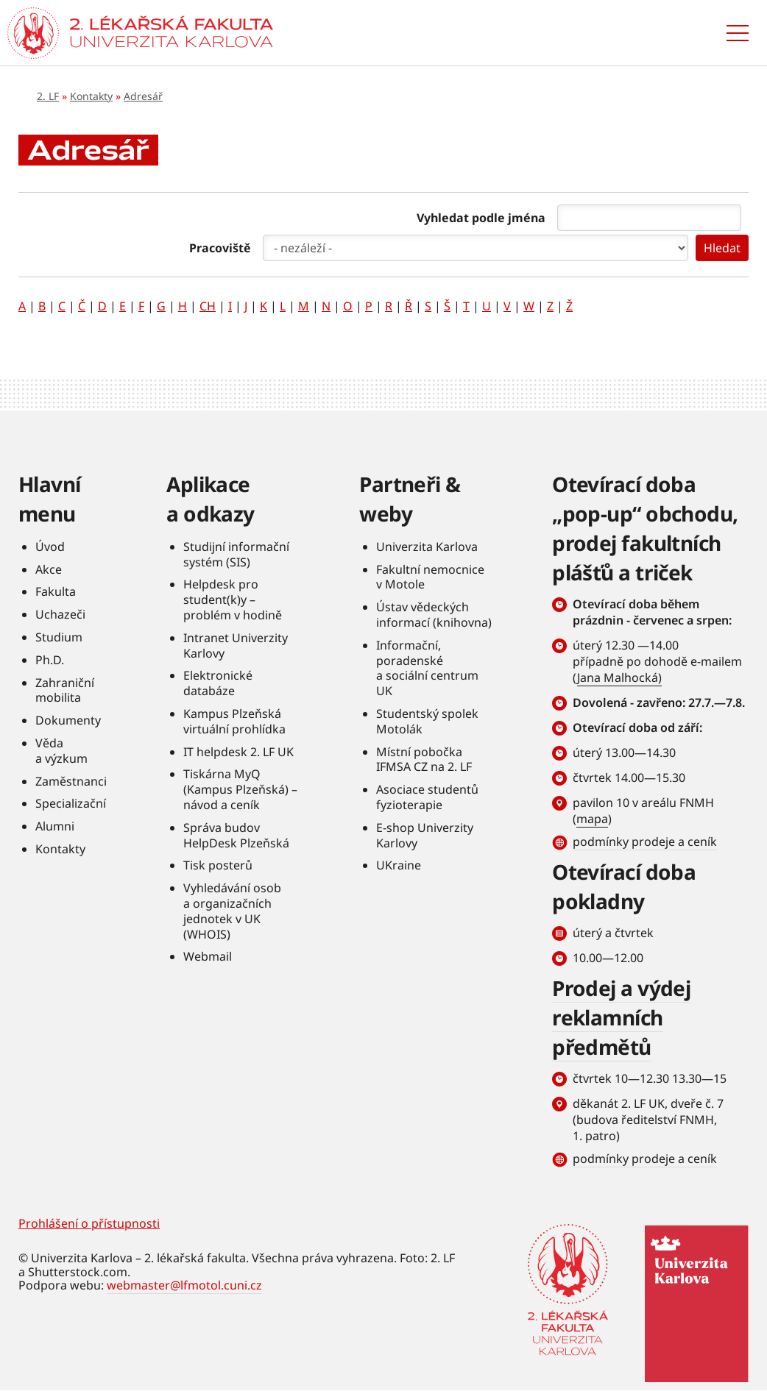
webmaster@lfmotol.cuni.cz (184, 1285)
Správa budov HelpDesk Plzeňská (236, 835)
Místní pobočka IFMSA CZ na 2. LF (424, 759)
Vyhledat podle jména (481, 218)
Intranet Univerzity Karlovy (235, 645)
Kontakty (91, 96)
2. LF (48, 96)
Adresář (143, 96)
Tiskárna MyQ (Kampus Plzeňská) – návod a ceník (240, 789)
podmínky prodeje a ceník (645, 841)
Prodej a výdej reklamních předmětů (621, 1017)
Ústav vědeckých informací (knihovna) (434, 614)
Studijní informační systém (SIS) (236, 554)
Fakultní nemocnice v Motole (430, 577)
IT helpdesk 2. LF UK (238, 752)
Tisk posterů (217, 865)
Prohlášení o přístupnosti (89, 1223)
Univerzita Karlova (427, 546)
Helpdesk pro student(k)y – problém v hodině (232, 599)
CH (207, 306)
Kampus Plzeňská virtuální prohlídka (234, 721)
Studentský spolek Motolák (427, 721)
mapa (592, 819)
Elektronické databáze (217, 683)
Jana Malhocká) (619, 677)
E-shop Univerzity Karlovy (424, 835)
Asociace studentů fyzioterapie (427, 797)
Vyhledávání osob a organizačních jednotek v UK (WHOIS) (232, 911)
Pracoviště (220, 248)
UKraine (398, 865)
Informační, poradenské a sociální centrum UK (427, 668)
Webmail (207, 956)
